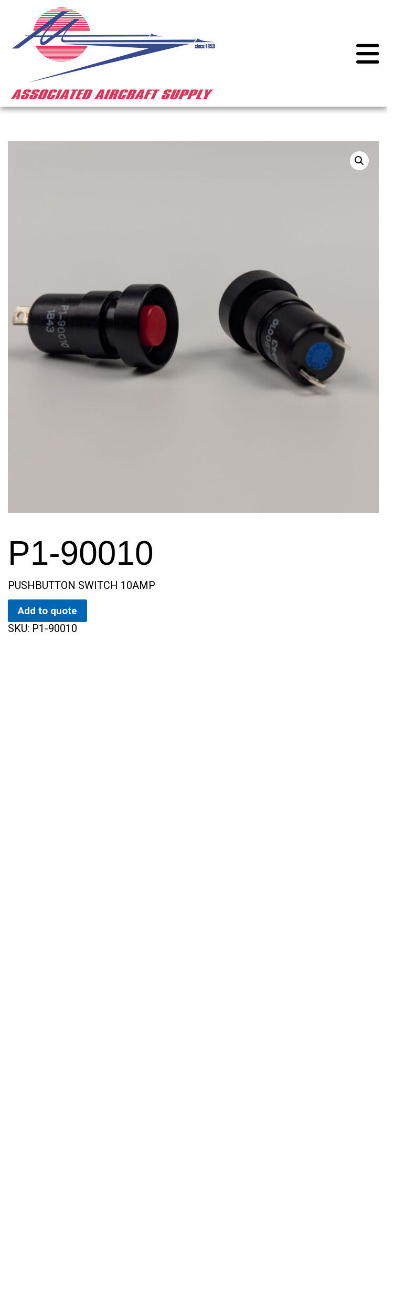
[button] (359, 160)
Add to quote (47, 611)
